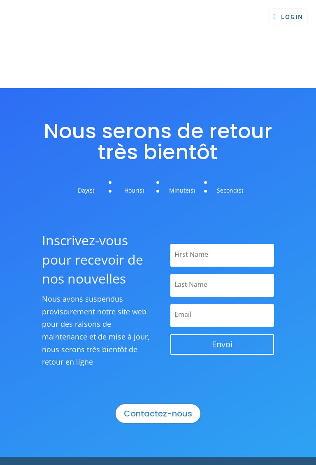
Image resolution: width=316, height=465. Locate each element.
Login (292, 17)
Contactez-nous (158, 413)
